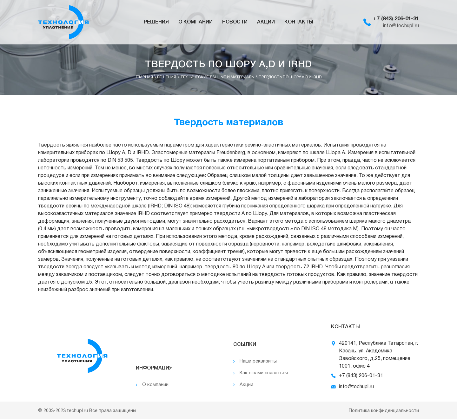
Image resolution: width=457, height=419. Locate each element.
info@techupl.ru (401, 26)
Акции (266, 22)
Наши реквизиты (258, 361)
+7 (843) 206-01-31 (396, 18)
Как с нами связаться (264, 373)
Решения (156, 22)
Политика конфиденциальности (384, 411)
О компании (195, 22)
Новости (235, 22)
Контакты (298, 22)
